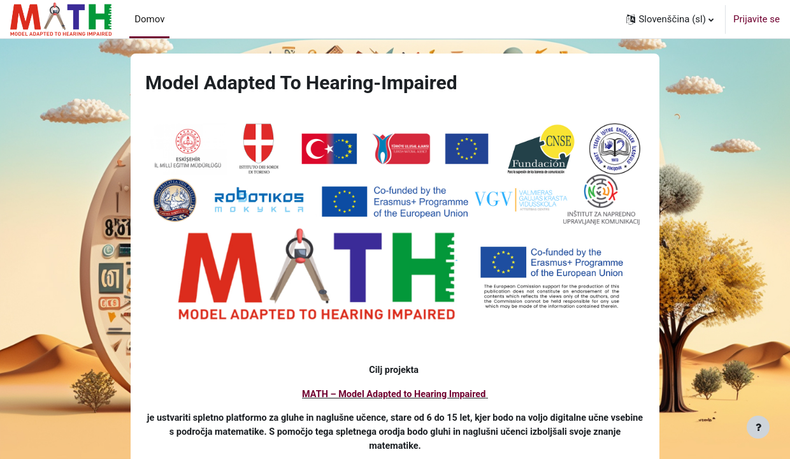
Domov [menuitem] (149, 19)
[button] (669, 19)
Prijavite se (756, 19)
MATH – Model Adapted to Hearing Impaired (394, 395)
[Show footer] (758, 427)
